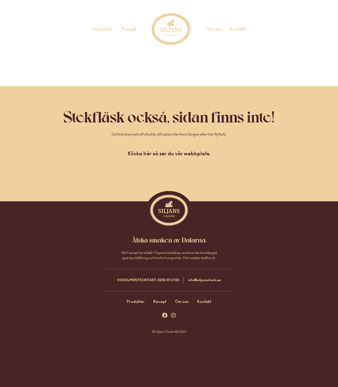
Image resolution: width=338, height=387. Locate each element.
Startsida (165, 29)
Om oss (213, 29)
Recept (128, 29)
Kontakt (238, 29)
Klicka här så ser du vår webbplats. (169, 153)
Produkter (102, 29)
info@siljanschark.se (204, 280)
